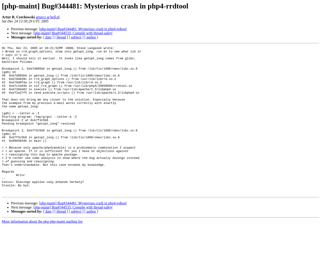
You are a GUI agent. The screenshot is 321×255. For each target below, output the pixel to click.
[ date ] (48, 37)
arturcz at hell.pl (47, 17)
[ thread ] (61, 37)
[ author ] (91, 37)
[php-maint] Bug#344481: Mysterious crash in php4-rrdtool (83, 29)
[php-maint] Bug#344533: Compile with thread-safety (73, 33)
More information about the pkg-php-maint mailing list (42, 251)
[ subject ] (76, 37)
